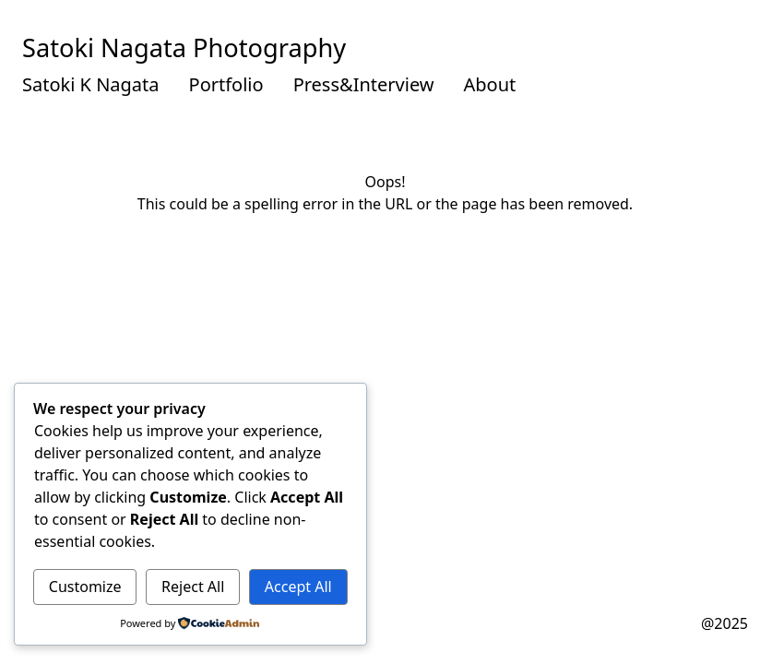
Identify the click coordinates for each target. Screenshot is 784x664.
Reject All (192, 586)
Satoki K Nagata (91, 84)
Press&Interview (363, 84)
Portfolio (226, 84)
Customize (85, 586)
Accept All (298, 586)
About (490, 84)
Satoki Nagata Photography (184, 47)
